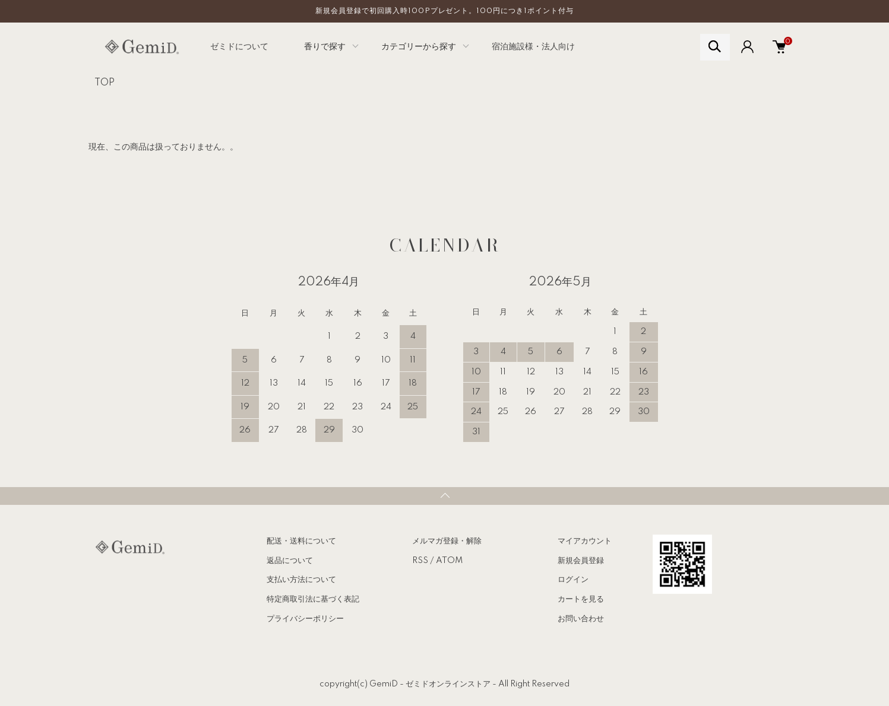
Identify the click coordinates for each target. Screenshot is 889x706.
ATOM (449, 560)
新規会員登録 (581, 560)
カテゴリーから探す (418, 47)
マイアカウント (585, 541)
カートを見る (581, 599)
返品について (290, 560)
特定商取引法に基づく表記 (313, 599)
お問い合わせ (581, 619)
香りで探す (325, 47)
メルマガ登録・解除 (447, 541)
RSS (420, 560)
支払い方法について (301, 579)
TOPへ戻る (444, 496)
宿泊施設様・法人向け (533, 47)
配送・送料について (301, 541)
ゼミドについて (239, 47)
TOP (104, 83)
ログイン (573, 579)
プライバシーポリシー (305, 619)
